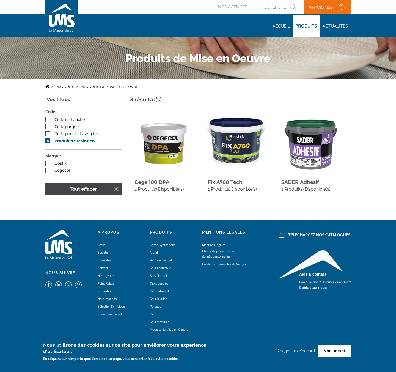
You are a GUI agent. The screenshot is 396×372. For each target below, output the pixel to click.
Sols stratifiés (159, 321)
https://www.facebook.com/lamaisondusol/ (48, 284)
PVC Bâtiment (159, 291)
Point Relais (106, 283)
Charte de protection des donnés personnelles (219, 253)
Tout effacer (83, 189)
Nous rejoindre (108, 298)
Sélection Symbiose (111, 306)
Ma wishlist (322, 7)
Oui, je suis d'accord (296, 351)
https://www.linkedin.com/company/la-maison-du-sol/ (58, 284)
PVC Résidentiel (161, 260)
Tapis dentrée (159, 283)
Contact (103, 267)
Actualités (335, 26)
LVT (152, 314)
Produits (306, 26)
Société (103, 252)
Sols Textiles (158, 298)
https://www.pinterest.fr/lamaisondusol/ (78, 284)
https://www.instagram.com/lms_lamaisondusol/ (68, 284)
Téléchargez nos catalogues (319, 235)
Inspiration (105, 291)
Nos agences (232, 6)
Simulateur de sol (110, 314)
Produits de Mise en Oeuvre (169, 329)
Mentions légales (214, 244)
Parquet (155, 306)
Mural (154, 252)
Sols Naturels (159, 275)
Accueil (281, 26)
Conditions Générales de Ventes (224, 264)
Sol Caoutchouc (160, 267)
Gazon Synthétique (162, 244)
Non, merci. (335, 351)
